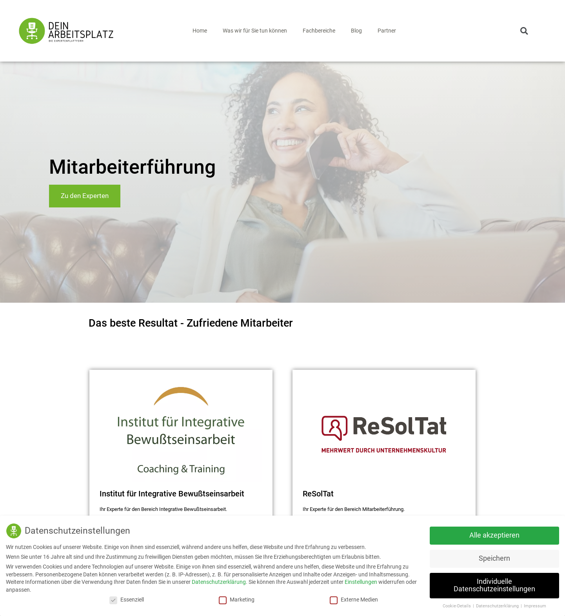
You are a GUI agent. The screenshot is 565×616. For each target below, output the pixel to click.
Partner (387, 30)
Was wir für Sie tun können (255, 30)
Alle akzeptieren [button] (494, 535)
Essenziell (126, 599)
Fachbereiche (319, 30)
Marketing (236, 599)
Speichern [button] (494, 558)
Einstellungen (361, 581)
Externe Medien (354, 599)
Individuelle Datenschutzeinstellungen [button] (494, 585)
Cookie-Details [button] (457, 605)
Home (200, 30)
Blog (356, 30)
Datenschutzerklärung (219, 581)
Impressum (535, 605)
